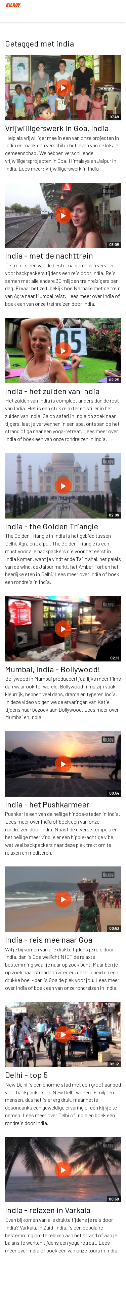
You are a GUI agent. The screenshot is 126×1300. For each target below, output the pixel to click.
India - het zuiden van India (52, 391)
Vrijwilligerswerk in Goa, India (57, 128)
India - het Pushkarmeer (47, 804)
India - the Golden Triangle (51, 526)
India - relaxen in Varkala (47, 1210)
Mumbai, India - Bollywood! (52, 669)
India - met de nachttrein (49, 255)
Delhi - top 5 (26, 1075)
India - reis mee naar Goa (48, 939)
